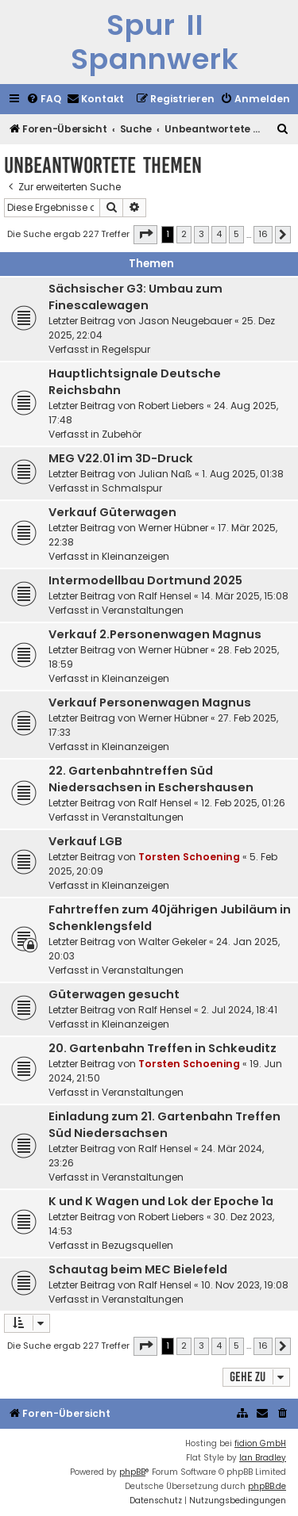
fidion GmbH (260, 1443)
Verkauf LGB (85, 841)
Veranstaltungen (143, 610)
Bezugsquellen (137, 1245)
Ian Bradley (262, 1458)
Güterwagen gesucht (114, 994)
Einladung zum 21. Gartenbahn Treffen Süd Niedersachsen (164, 1124)
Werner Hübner (173, 527)
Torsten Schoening (189, 856)
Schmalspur (132, 488)
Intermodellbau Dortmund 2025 (145, 580)
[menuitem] (43, 99)
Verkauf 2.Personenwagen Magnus (154, 634)
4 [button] (219, 234)
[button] (145, 234)
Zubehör (121, 434)
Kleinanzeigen (135, 556)
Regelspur (126, 349)
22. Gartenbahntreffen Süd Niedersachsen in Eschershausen (150, 779)
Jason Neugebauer (185, 320)
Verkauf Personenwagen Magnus (149, 702)
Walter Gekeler (172, 941)
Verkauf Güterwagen (112, 512)
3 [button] (201, 234)
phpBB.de (267, 1486)
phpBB (132, 1472)
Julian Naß (165, 473)
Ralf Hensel (165, 596)
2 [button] (184, 234)
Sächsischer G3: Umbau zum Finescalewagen (135, 297)
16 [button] (263, 234)
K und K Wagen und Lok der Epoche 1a (160, 1201)
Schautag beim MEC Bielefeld (137, 1269)
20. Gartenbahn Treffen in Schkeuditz (162, 1048)
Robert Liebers (171, 405)
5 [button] (236, 234)
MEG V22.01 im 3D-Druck (120, 458)
